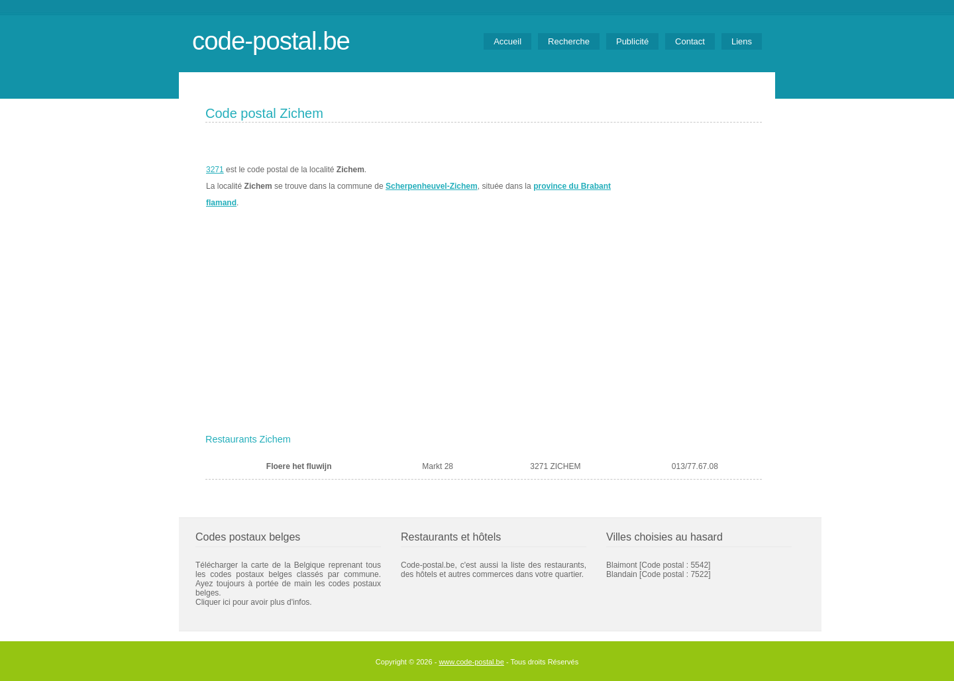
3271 (215, 169)
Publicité (632, 41)
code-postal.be (271, 40)
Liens (741, 41)
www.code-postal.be (471, 662)
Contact (690, 41)
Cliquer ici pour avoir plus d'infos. (253, 602)
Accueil (507, 41)
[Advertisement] (483, 329)
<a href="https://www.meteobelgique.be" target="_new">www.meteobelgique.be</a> (686, 186)
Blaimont (621, 565)
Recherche (569, 41)
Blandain (621, 574)
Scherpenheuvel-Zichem (432, 186)
